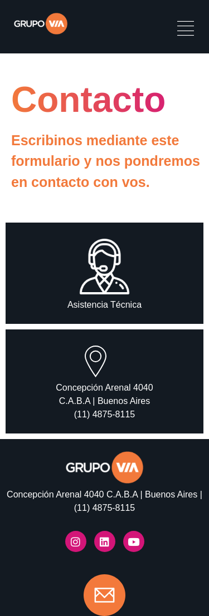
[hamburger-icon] (185, 30)
